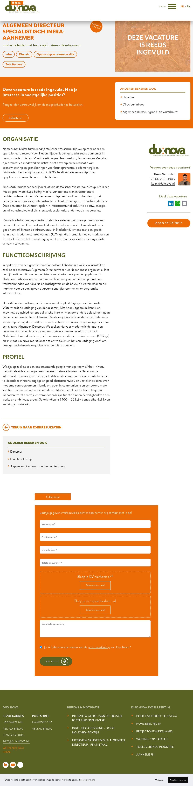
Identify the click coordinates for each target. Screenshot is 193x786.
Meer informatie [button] (87, 779)
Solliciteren (15, 118)
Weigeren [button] (159, 779)
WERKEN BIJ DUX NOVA (13, 750)
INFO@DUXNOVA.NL (16, 741)
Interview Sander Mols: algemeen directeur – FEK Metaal (98, 742)
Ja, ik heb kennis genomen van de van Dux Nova (87, 647)
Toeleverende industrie (155, 747)
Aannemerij (145, 754)
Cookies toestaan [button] (178, 779)
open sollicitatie (169, 222)
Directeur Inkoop (133, 104)
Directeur (129, 97)
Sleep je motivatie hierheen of (95, 601)
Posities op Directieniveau (156, 716)
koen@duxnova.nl (163, 184)
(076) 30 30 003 (13, 735)
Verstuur (52, 660)
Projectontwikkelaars (154, 731)
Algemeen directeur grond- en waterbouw (150, 112)
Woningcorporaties (152, 739)
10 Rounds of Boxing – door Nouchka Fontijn (93, 730)
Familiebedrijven (148, 724)
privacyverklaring (99, 647)
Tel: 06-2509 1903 (162, 179)
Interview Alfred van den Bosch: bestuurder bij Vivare (97, 718)
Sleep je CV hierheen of (95, 576)
